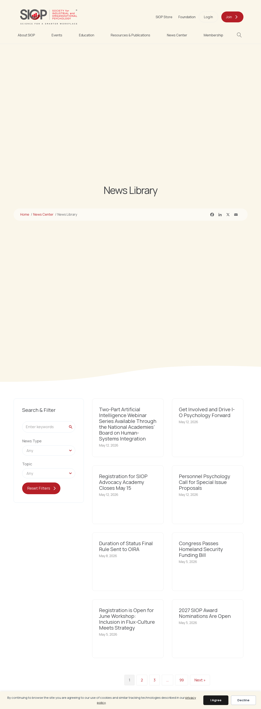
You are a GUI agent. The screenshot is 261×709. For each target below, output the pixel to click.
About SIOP (26, 35)
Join (229, 17)
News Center (177, 35)
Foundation (187, 17)
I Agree (216, 700)
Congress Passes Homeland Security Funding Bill (201, 549)
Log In (208, 17)
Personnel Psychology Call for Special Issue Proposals (204, 482)
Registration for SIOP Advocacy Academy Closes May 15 (123, 482)
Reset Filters (38, 488)
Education (86, 35)
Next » (200, 679)
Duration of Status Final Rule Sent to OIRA (126, 546)
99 (182, 679)
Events (57, 35)
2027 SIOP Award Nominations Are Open (205, 613)
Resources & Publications (130, 35)
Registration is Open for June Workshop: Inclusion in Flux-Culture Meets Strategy (127, 619)
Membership (213, 35)
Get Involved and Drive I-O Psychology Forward (207, 412)
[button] (240, 35)
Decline (243, 700)
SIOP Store (164, 17)
